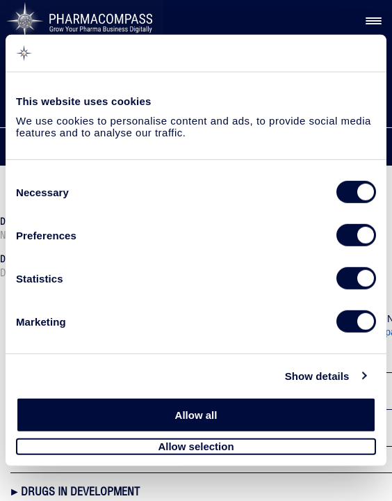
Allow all (196, 415)
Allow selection (196, 446)
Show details (317, 375)
